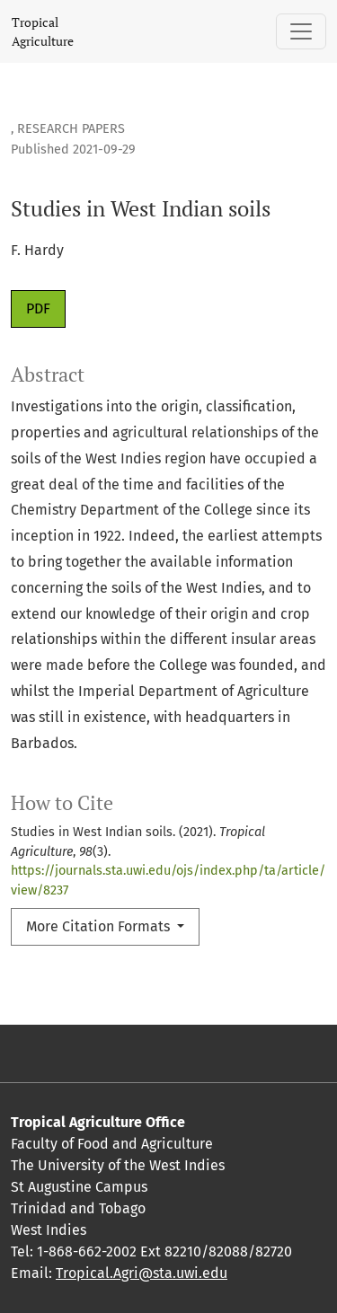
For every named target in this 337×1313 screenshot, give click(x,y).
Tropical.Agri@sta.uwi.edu (141, 1273)
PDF (38, 308)
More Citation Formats (99, 926)
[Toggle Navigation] (301, 31)
